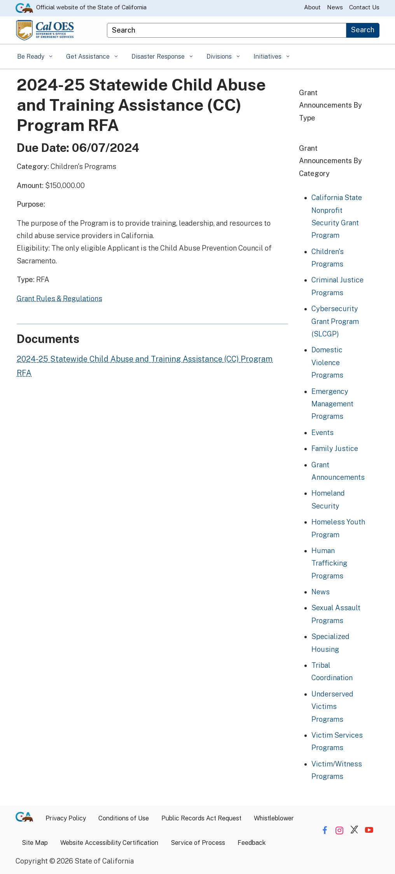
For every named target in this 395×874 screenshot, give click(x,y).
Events (322, 432)
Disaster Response (158, 56)
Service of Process (198, 842)
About (312, 7)
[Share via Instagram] (339, 830)
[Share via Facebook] (324, 830)
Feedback (252, 842)
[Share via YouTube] (369, 830)
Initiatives (268, 56)
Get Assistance (88, 56)
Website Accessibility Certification (109, 842)
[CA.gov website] (24, 7)
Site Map (35, 842)
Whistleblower (274, 818)
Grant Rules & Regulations (59, 298)
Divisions (219, 56)
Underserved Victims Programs (332, 706)
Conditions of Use (123, 818)
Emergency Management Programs (332, 404)
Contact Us (364, 7)
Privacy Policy (65, 818)
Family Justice (334, 448)
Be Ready (31, 56)
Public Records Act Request (201, 818)
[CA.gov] (27, 819)
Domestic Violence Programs (327, 362)
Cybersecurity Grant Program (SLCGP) (335, 321)
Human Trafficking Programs (329, 563)
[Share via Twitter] (354, 830)
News (335, 7)
